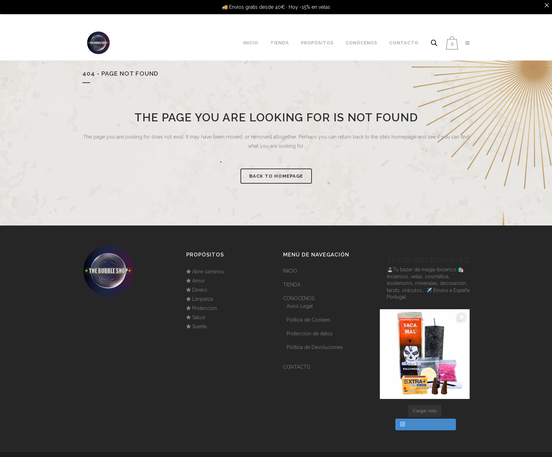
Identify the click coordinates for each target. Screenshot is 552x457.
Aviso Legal (300, 299)
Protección (204, 301)
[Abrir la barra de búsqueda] (434, 36)
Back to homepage (276, 169)
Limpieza (202, 292)
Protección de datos (310, 327)
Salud (198, 310)
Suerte (199, 320)
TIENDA (291, 278)
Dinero (199, 283)
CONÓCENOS (298, 291)
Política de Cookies (308, 313)
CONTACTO (296, 360)
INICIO (290, 264)
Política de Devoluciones (315, 340)
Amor (198, 274)
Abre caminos (208, 265)
